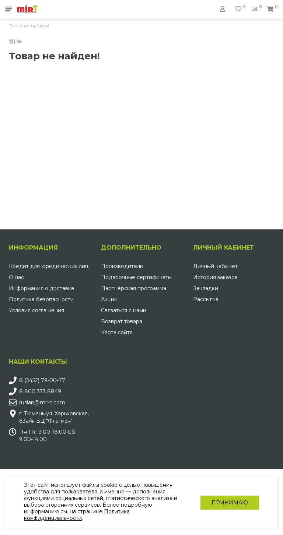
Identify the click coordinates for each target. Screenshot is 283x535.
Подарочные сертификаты (136, 277)
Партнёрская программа (133, 288)
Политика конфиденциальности (77, 514)
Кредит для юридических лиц (48, 266)
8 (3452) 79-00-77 (42, 380)
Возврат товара (121, 321)
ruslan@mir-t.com (42, 402)
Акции (109, 299)
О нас (16, 277)
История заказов (215, 277)
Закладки (205, 288)
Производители (122, 266)
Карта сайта (117, 332)
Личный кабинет (215, 266)
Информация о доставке (41, 288)
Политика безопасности (41, 299)
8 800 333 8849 (40, 391)
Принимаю (230, 502)
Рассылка (206, 299)
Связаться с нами (123, 310)
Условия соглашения (36, 310)
